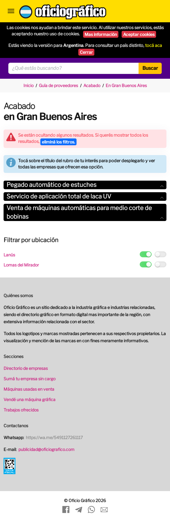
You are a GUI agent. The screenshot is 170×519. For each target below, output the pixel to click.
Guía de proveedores (58, 85)
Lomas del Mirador (21, 264)
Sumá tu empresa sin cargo (29, 378)
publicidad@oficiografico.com (46, 449)
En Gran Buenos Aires (126, 85)
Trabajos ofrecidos (21, 409)
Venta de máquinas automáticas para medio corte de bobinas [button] (85, 212)
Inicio (28, 85)
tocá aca (153, 45)
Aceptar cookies (139, 34)
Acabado (91, 85)
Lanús (9, 254)
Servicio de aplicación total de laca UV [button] (85, 196)
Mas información (101, 34)
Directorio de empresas (26, 368)
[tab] (85, 185)
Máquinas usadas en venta (29, 389)
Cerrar (86, 52)
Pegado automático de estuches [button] (85, 184)
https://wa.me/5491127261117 (54, 437)
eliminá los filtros (58, 141)
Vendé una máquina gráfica (29, 399)
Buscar (150, 68)
